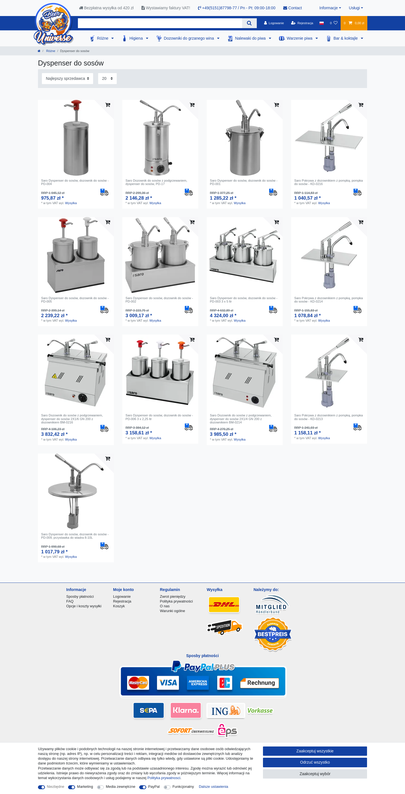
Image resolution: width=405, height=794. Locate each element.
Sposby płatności (80, 596)
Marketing (85, 786)
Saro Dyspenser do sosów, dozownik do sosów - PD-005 (75, 299)
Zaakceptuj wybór (315, 774)
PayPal (154, 786)
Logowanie (122, 596)
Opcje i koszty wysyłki (84, 606)
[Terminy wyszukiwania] (160, 23)
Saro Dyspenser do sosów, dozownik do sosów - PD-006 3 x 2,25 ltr (159, 417)
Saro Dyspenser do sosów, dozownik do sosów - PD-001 (243, 182)
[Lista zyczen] (334, 23)
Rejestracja (122, 601)
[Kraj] (321, 23)
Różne (103, 38)
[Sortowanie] (67, 78)
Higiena (136, 38)
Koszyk (119, 606)
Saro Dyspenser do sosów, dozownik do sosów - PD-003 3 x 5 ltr (243, 299)
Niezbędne (55, 786)
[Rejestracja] (302, 23)
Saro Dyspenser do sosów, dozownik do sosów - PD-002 (159, 299)
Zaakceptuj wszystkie (315, 751)
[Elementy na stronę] (107, 78)
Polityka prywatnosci (163, 778)
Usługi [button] (354, 8)
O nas (165, 606)
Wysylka (71, 203)
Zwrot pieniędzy (173, 596)
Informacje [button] (329, 8)
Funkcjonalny (183, 786)
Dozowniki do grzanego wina (189, 38)
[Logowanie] (274, 23)
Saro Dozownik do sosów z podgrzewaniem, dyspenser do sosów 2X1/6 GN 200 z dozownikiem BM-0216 (72, 419)
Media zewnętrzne (120, 786)
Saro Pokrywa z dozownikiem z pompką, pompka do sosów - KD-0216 (328, 182)
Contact (292, 8)
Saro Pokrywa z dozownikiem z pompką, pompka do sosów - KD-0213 (328, 417)
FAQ (70, 601)
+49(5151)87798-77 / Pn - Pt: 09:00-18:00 (236, 8)
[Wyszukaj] (249, 23)
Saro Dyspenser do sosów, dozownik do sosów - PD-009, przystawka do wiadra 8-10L (75, 536)
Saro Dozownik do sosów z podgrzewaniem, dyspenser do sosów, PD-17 (156, 182)
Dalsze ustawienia (213, 786)
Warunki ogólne (172, 611)
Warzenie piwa (300, 38)
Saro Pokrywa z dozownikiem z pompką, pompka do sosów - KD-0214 (328, 299)
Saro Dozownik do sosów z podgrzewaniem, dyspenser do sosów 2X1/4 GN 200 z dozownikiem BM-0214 (241, 419)
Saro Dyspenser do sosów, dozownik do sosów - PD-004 (75, 182)
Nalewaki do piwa (251, 38)
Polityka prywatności (176, 601)
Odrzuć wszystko (315, 762)
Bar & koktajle (346, 38)
